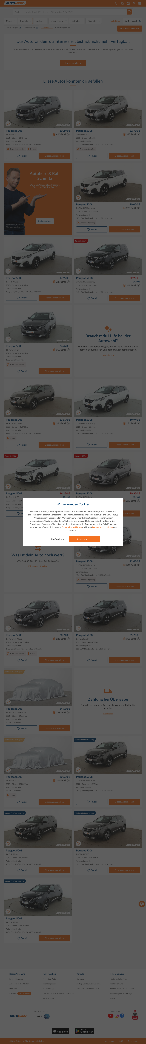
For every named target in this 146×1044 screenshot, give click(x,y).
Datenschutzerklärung (72, 527)
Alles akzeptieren (84, 539)
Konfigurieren (57, 539)
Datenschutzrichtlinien (102, 527)
